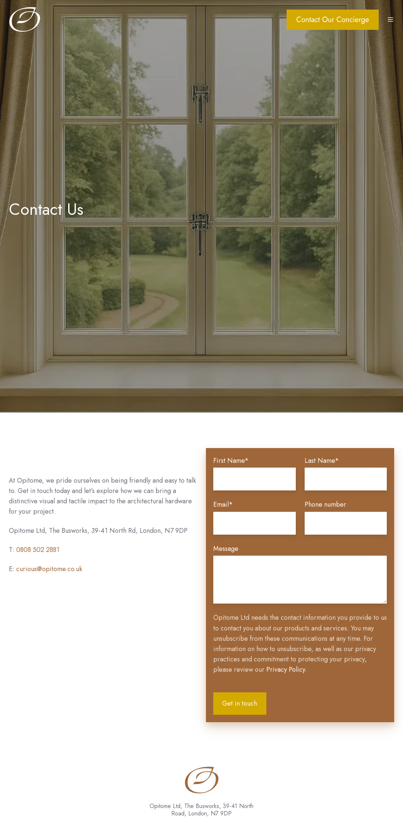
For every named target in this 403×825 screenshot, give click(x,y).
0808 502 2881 (37, 550)
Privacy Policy (285, 669)
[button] (390, 19)
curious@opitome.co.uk (49, 569)
